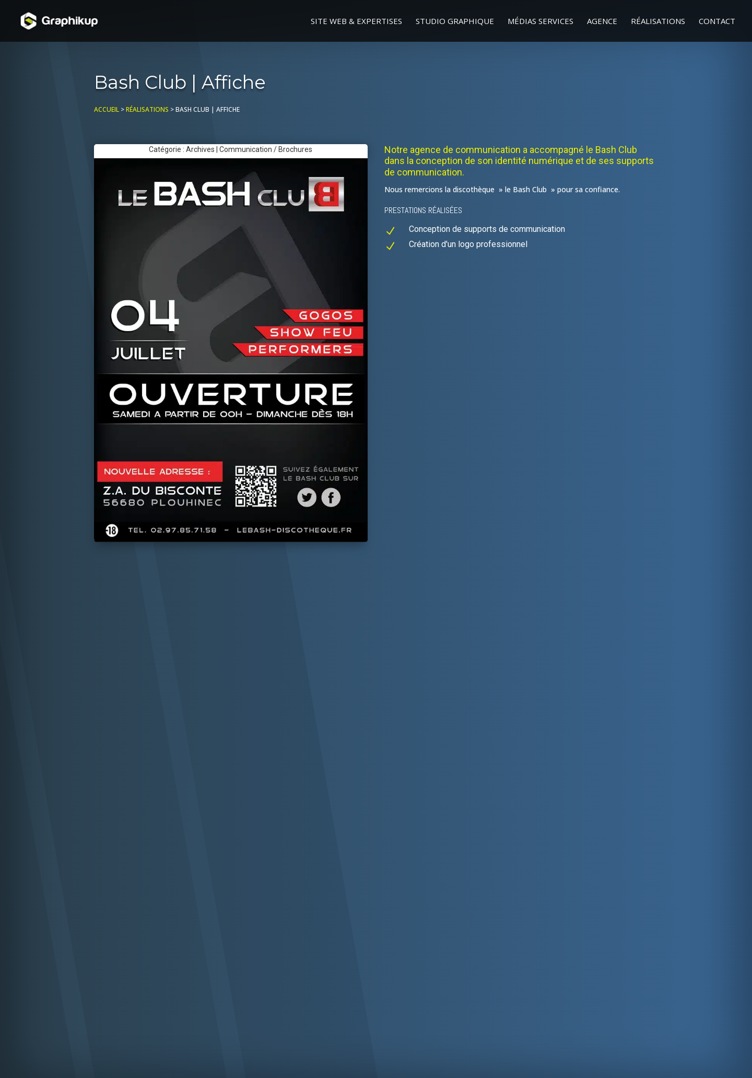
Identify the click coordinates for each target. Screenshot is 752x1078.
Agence (602, 21)
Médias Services (540, 21)
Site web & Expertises (356, 21)
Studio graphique (455, 21)
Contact (717, 21)
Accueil (106, 109)
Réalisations (658, 21)
